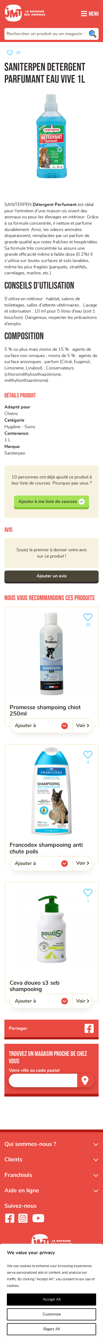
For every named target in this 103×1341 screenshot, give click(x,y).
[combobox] (51, 34)
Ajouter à (37, 737)
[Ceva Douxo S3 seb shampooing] (51, 952)
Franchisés (18, 1185)
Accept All (51, 1299)
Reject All (51, 1329)
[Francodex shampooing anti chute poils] (51, 814)
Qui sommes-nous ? (30, 1154)
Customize (52, 1314)
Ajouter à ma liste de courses (51, 511)
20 (89, 629)
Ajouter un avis (52, 586)
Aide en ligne (21, 1200)
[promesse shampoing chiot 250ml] (51, 676)
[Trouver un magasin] (85, 1090)
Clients (13, 1170)
